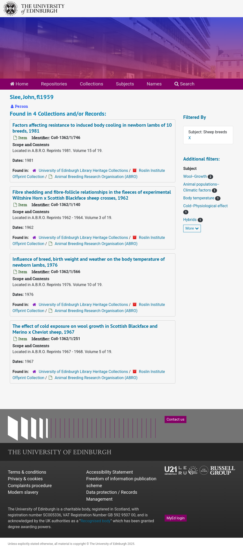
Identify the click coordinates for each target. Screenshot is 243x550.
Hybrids (190, 219)
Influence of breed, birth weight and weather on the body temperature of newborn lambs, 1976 (88, 262)
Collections (91, 84)
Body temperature (199, 198)
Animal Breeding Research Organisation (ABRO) (96, 176)
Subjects (125, 84)
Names (154, 84)
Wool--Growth (195, 176)
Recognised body (95, 521)
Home (19, 84)
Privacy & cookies (25, 478)
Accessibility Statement (109, 472)
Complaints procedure (30, 485)
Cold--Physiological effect (205, 206)
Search (184, 84)
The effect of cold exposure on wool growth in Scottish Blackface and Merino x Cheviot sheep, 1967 (85, 329)
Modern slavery (23, 492)
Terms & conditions (27, 472)
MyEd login (176, 518)
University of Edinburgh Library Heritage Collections (83, 170)
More (192, 228)
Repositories (54, 84)
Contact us (175, 419)
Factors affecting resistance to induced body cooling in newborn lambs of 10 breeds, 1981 (92, 128)
